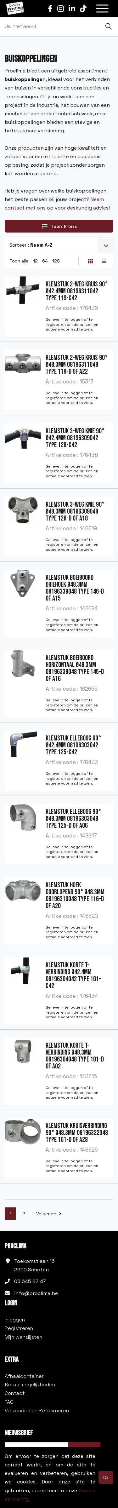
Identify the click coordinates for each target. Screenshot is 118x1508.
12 (35, 261)
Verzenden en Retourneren (37, 1410)
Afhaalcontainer (24, 1376)
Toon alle (19, 261)
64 (45, 261)
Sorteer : (31, 245)
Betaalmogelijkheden (30, 1384)
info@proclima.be (36, 1293)
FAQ (9, 1402)
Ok (106, 1477)
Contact (15, 1393)
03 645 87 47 (30, 1281)
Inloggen (15, 1319)
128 (56, 261)
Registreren (19, 1328)
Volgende (48, 1214)
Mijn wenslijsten (23, 1337)
